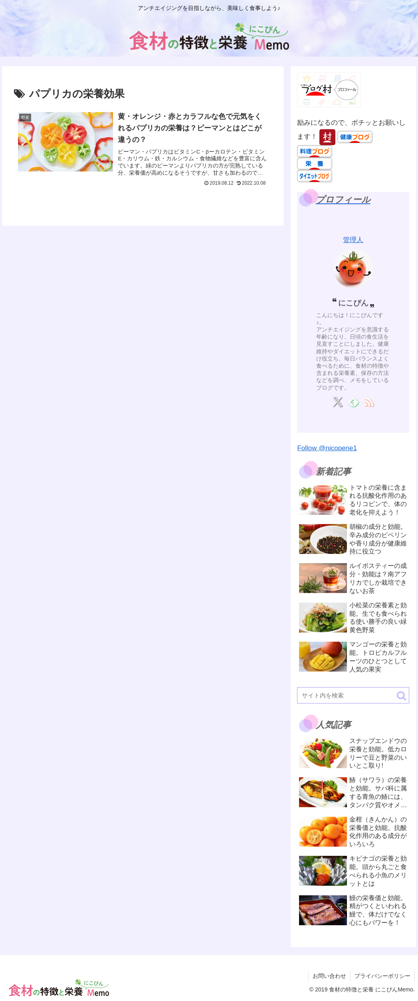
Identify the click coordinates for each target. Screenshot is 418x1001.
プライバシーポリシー (382, 976)
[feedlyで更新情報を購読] (353, 401)
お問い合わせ (329, 976)
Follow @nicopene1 (327, 448)
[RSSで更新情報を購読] (368, 401)
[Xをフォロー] (337, 401)
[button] (401, 696)
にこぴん (353, 303)
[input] (353, 695)
